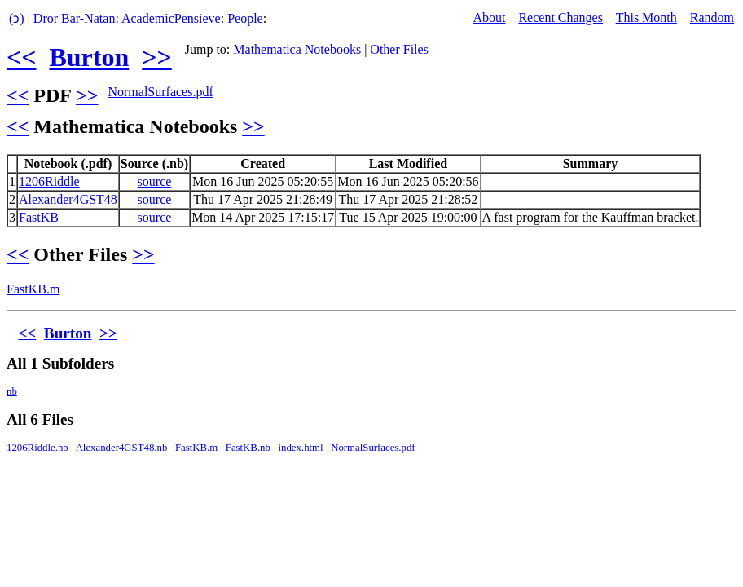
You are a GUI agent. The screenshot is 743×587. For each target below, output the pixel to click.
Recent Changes (560, 17)
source (155, 181)
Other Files (399, 49)
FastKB (39, 217)
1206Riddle (49, 181)
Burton (89, 57)
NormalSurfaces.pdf (160, 92)
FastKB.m (33, 289)
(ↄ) (16, 18)
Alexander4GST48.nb (122, 447)
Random (712, 17)
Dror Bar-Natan (74, 18)
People (245, 18)
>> (156, 57)
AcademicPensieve (171, 18)
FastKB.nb (248, 447)
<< (21, 57)
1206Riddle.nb (37, 447)
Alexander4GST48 (68, 199)
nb (12, 391)
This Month (646, 17)
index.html (301, 447)
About (489, 17)
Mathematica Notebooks (297, 49)
